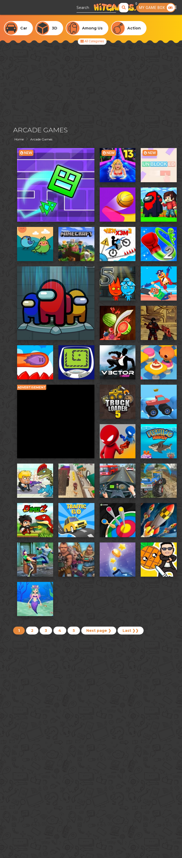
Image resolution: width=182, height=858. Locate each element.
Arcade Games (41, 139)
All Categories (92, 41)
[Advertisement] (91, 84)
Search (83, 7)
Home (19, 139)
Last (131, 630)
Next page (98, 630)
